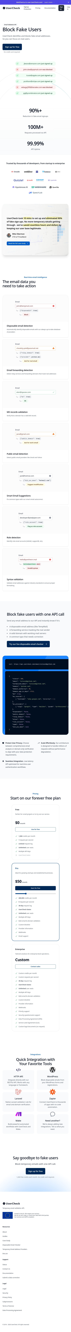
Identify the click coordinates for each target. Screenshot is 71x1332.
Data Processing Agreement (12, 1310)
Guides (5, 1236)
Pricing (37, 8)
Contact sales (35, 966)
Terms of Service (8, 1306)
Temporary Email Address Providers (15, 1249)
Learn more (35, 2)
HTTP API (18, 1076)
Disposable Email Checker (11, 1245)
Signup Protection (27, 8)
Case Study (6, 1241)
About (5, 1232)
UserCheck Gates (24, 855)
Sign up (61, 8)
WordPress (52, 1076)
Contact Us (6, 1269)
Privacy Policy (7, 1297)
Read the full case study (18, 243)
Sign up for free (12, 47)
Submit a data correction (11, 1278)
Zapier (52, 1098)
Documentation (49, 8)
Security (5, 1293)
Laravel (18, 1098)
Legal (4, 1289)
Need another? (52, 1120)
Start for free (35, 888)
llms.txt (5, 1254)
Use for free (35, 829)
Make (18, 1120)
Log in (68, 8)
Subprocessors (8, 1302)
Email (17, 302)
